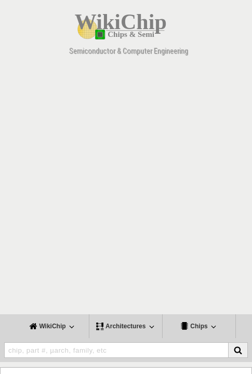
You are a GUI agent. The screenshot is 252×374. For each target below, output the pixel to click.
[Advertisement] (126, 188)
